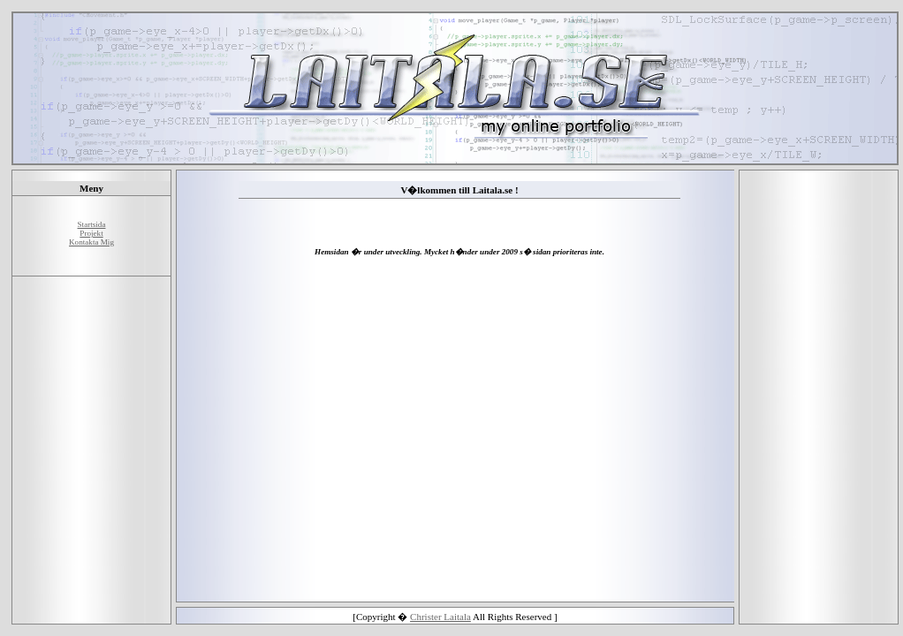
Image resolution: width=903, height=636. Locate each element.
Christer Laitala (440, 616)
